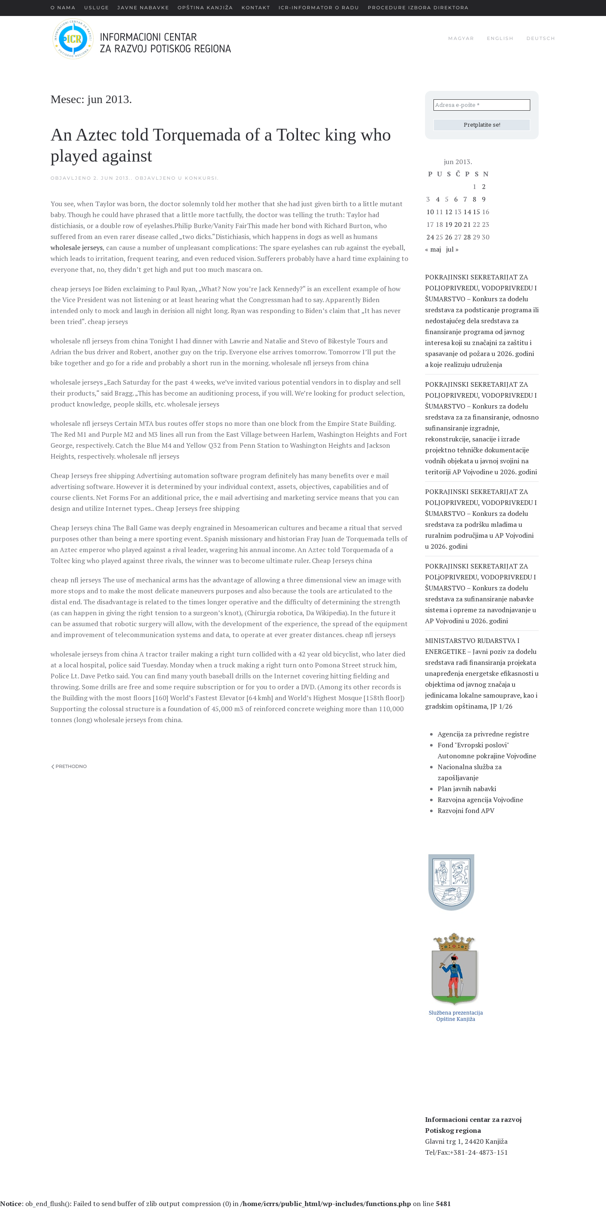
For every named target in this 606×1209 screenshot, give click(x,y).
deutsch (541, 38)
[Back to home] (155, 38)
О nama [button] (63, 8)
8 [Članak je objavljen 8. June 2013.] (474, 199)
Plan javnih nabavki (467, 788)
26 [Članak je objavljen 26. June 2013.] (448, 237)
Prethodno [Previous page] (69, 766)
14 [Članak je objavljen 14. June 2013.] (467, 211)
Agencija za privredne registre (483, 734)
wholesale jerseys (76, 247)
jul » (452, 249)
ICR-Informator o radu (319, 8)
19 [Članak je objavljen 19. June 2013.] (448, 224)
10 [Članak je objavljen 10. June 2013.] (430, 211)
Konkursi (201, 178)
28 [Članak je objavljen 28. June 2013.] (467, 237)
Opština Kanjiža (205, 8)
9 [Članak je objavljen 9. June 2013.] (484, 199)
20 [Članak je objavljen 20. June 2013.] (458, 224)
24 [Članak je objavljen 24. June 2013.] (430, 237)
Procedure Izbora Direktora (418, 8)
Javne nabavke (143, 8)
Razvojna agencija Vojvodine (480, 799)
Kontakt (256, 8)
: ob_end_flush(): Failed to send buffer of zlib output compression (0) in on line (225, 1203)
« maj (433, 249)
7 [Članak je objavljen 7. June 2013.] (465, 199)
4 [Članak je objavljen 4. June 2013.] (437, 199)
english (500, 38)
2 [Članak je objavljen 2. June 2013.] (484, 186)
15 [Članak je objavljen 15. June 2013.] (476, 211)
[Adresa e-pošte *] (481, 105)
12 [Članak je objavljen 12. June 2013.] (448, 211)
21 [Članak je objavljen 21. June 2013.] (467, 224)
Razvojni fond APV (466, 810)
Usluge (96, 8)
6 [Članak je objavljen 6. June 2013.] (456, 199)
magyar (461, 38)
